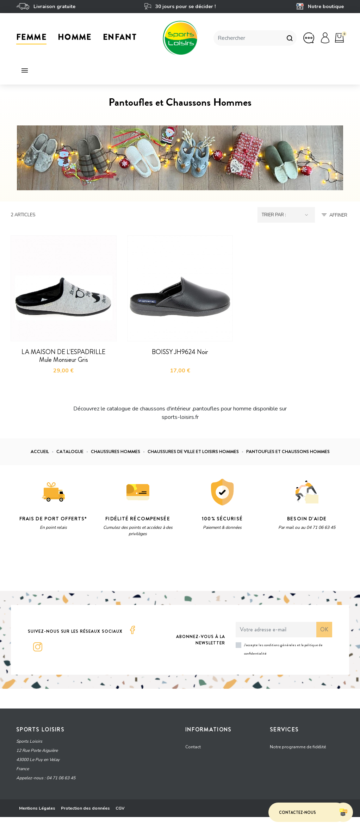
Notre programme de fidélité (298, 744)
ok (324, 629)
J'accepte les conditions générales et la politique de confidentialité (283, 649)
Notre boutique (320, 6)
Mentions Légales (37, 820)
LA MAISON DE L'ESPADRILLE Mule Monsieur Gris (63, 355)
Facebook (132, 630)
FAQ (274, 771)
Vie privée (83, 568)
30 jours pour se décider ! (179, 6)
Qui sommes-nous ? (205, 784)
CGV (120, 820)
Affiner (338, 215)
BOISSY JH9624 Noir (180, 352)
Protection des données (85, 820)
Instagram (38, 647)
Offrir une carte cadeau (292, 757)
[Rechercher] (248, 38)
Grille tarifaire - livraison (209, 757)
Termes (104, 568)
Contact (193, 744)
